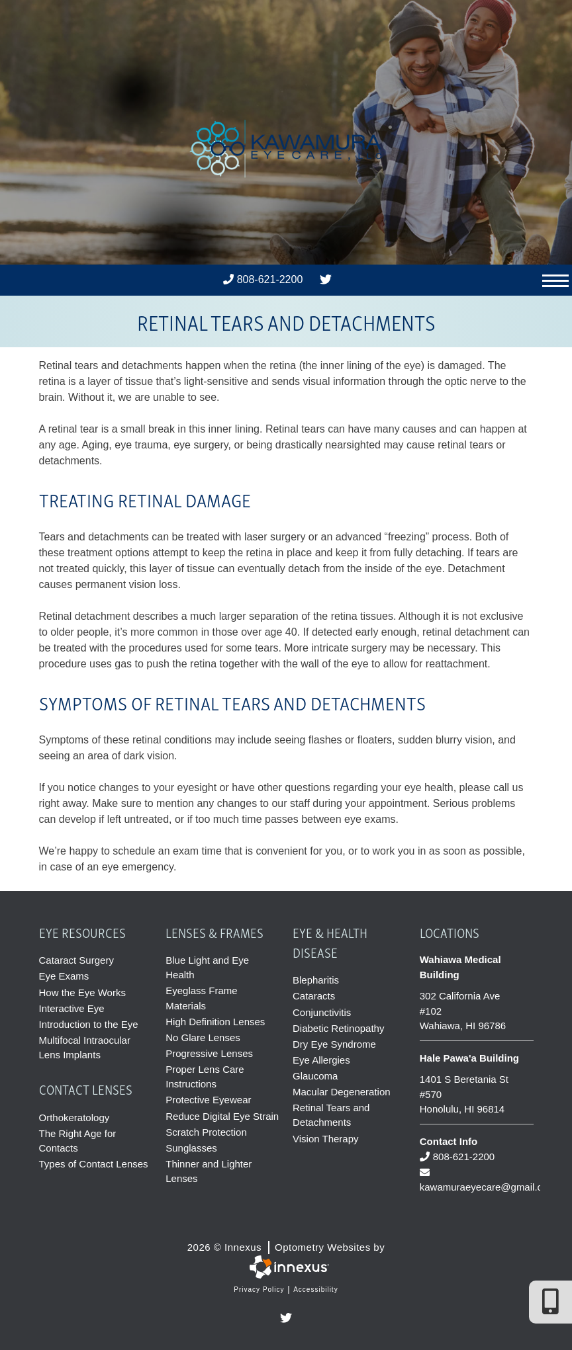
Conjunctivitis (322, 1011)
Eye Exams (64, 976)
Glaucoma (315, 1075)
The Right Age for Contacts (78, 1139)
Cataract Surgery (76, 960)
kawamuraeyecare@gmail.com (477, 1179)
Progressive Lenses (209, 1052)
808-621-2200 (263, 279)
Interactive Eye (72, 1007)
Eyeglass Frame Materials (201, 997)
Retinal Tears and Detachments (331, 1114)
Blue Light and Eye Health (207, 967)
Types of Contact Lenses (93, 1162)
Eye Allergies (321, 1059)
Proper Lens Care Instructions (205, 1075)
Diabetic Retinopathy (338, 1027)
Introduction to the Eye (88, 1023)
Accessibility (315, 1286)
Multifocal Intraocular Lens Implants (84, 1046)
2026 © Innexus (286, 1246)
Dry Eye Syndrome (334, 1043)
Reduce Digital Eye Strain (222, 1114)
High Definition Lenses (215, 1020)
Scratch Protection (206, 1130)
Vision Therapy (326, 1137)
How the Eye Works (82, 991)
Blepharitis (316, 980)
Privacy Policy (259, 1286)
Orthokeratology (74, 1116)
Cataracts (314, 995)
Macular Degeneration (342, 1091)
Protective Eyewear (208, 1098)
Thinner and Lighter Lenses (209, 1169)
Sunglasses (191, 1146)
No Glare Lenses (203, 1036)
